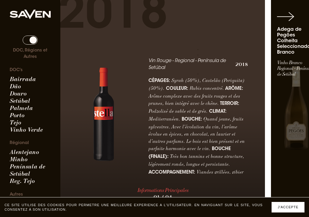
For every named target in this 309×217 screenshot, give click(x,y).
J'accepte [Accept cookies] (288, 207)
